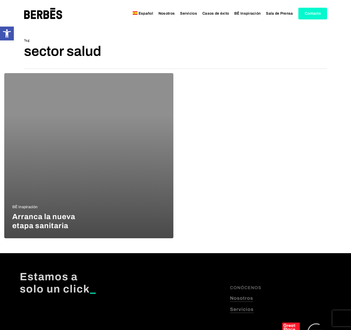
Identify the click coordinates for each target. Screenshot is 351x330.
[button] (7, 33)
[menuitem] (143, 13)
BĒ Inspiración (24, 207)
